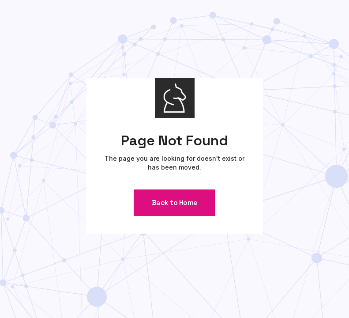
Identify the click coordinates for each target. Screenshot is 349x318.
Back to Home (175, 202)
